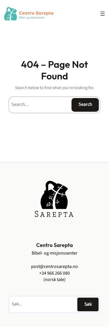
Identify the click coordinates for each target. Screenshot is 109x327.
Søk (88, 304)
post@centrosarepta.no (54, 266)
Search (85, 104)
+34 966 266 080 (54, 273)
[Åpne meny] (102, 13)
